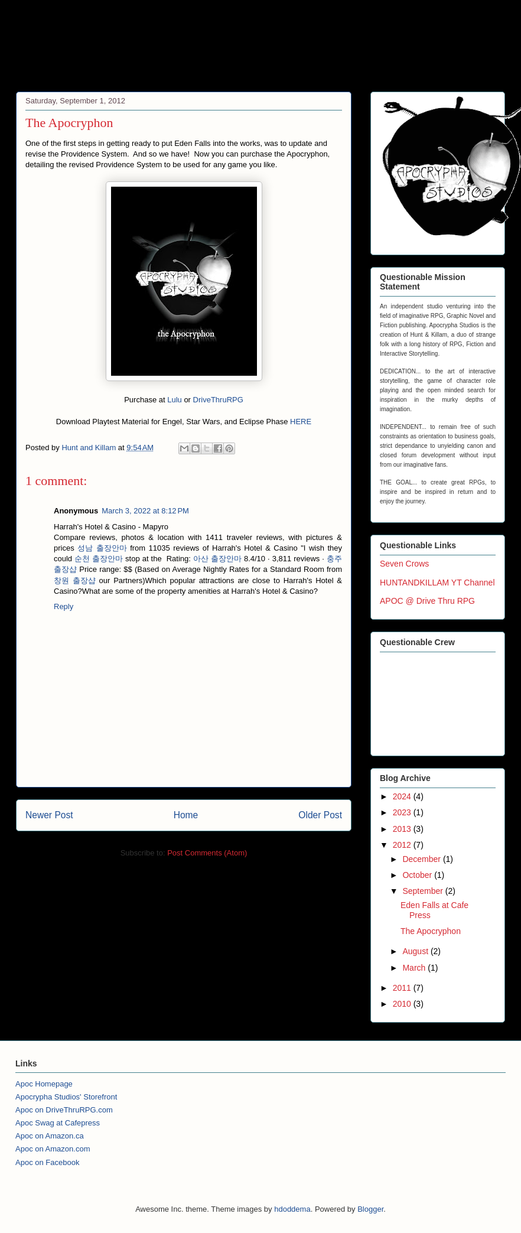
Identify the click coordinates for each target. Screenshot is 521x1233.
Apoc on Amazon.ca (49, 1135)
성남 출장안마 (101, 548)
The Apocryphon (430, 931)
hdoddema (292, 1209)
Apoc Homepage (44, 1083)
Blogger (370, 1209)
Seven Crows (404, 563)
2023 (403, 812)
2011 (403, 988)
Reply (63, 606)
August (416, 951)
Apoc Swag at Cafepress (57, 1122)
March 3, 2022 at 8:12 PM (145, 510)
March (415, 967)
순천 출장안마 (98, 558)
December (422, 859)
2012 (403, 845)
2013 (403, 829)
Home (186, 815)
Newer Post (49, 815)
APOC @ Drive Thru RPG (427, 601)
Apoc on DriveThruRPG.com (64, 1109)
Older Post (320, 815)
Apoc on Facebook (47, 1162)
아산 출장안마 (217, 558)
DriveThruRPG (218, 399)
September (423, 891)
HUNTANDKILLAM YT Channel (437, 582)
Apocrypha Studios (136, 49)
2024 (403, 796)
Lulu (174, 399)
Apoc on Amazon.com (52, 1148)
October (418, 875)
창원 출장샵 (75, 580)
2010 (403, 1003)
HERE (300, 421)
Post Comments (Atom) (207, 852)
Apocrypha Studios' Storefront (66, 1096)
